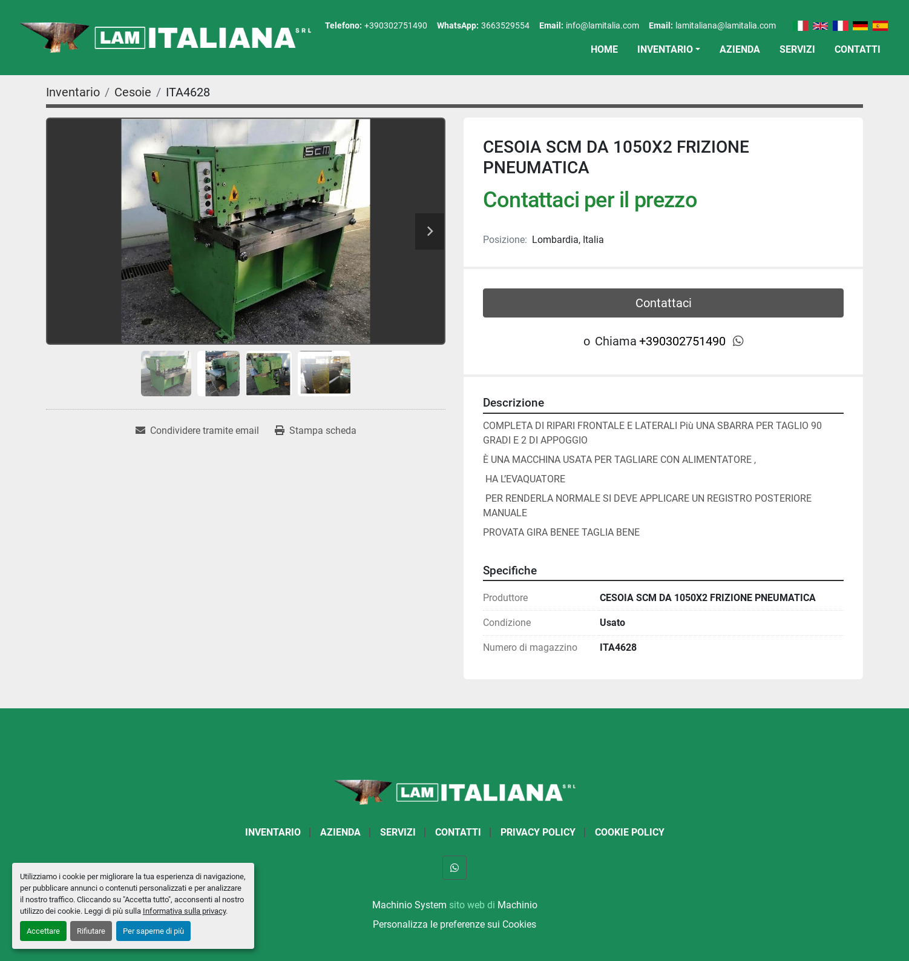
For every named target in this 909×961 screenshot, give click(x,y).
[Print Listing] (315, 430)
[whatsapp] (738, 341)
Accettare (43, 931)
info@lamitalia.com (602, 25)
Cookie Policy (630, 832)
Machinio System (409, 905)
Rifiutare (91, 931)
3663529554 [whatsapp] (505, 25)
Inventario (665, 49)
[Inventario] (73, 92)
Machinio (517, 905)
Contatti (858, 49)
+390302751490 (395, 25)
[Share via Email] (197, 430)
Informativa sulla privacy (184, 911)
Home (604, 49)
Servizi (797, 49)
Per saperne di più (153, 931)
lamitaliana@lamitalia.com (725, 25)
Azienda (740, 49)
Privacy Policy (538, 832)
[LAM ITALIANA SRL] (454, 791)
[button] (668, 49)
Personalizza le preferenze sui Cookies (454, 924)
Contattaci (663, 303)
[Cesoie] (132, 92)
